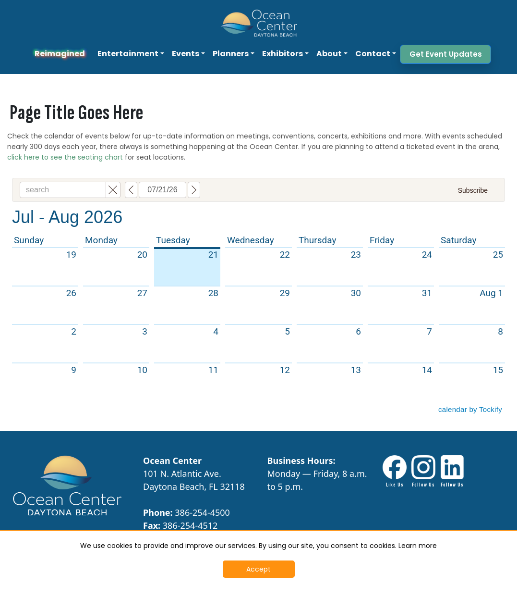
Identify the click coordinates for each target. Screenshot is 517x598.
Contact (372, 53)
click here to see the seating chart (65, 157)
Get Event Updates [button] (445, 54)
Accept (258, 569)
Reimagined (60, 53)
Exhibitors (282, 53)
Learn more (417, 545)
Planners (231, 53)
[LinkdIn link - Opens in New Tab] (452, 471)
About (329, 53)
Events (185, 53)
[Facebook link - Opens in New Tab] (395, 471)
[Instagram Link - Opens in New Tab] (423, 471)
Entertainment (127, 53)
